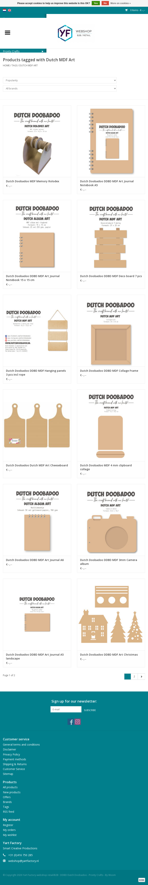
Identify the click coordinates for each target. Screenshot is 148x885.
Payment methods (14, 759)
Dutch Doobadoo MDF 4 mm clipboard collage (106, 467)
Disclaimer (9, 749)
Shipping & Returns (15, 764)
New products (12, 792)
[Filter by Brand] (60, 88)
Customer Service (14, 769)
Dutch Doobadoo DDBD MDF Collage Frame (109, 370)
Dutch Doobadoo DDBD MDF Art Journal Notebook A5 (107, 183)
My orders (9, 830)
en (9, 10)
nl (4, 10)
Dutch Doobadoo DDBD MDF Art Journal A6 (35, 560)
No (105, 3)
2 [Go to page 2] (134, 676)
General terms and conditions (21, 744)
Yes (96, 3)
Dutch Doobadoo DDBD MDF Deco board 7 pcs (111, 276)
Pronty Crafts (11, 51)
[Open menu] (7, 32)
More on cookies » (120, 3)
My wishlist (10, 835)
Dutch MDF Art (28, 65)
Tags (14, 65)
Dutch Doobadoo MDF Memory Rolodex (32, 181)
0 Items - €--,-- (135, 10)
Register (8, 825)
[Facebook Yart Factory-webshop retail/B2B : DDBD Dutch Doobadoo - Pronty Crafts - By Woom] (71, 722)
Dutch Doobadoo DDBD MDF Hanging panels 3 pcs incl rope (36, 372)
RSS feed (8, 811)
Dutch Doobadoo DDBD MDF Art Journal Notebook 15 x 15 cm (33, 278)
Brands (7, 802)
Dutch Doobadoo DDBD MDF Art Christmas (109, 654)
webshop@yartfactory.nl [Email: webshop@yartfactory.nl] (23, 861)
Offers (7, 797)
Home (6, 65)
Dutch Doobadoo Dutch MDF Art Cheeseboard (37, 465)
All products (10, 787)
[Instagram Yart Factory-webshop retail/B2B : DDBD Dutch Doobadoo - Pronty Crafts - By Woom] (77, 722)
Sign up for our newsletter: (74, 701)
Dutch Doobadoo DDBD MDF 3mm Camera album (108, 562)
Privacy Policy (11, 754)
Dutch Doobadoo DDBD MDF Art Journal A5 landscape (35, 656)
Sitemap (8, 774)
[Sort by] (60, 80)
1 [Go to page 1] (127, 676)
